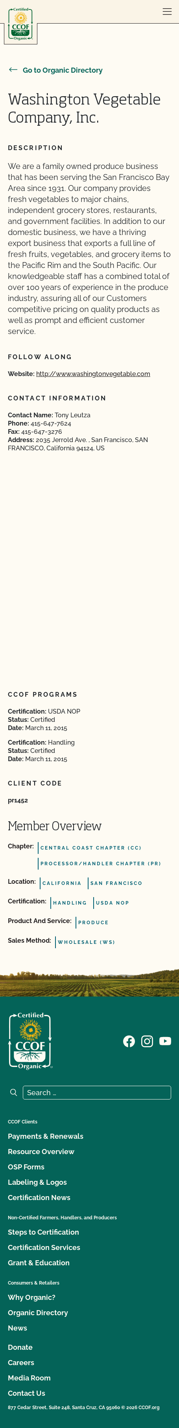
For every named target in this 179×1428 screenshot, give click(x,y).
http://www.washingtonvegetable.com (93, 374)
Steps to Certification (43, 1232)
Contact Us (26, 1393)
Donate (20, 1347)
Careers (21, 1362)
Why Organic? (31, 1297)
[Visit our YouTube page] (165, 1040)
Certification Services (44, 1247)
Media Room (29, 1378)
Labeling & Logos (37, 1182)
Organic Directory (38, 1313)
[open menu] (167, 12)
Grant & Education (39, 1263)
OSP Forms (26, 1167)
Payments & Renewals (45, 1136)
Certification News (39, 1197)
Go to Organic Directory (55, 70)
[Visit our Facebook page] (129, 1040)
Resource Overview (41, 1151)
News (17, 1328)
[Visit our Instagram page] (147, 1040)
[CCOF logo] (20, 24)
